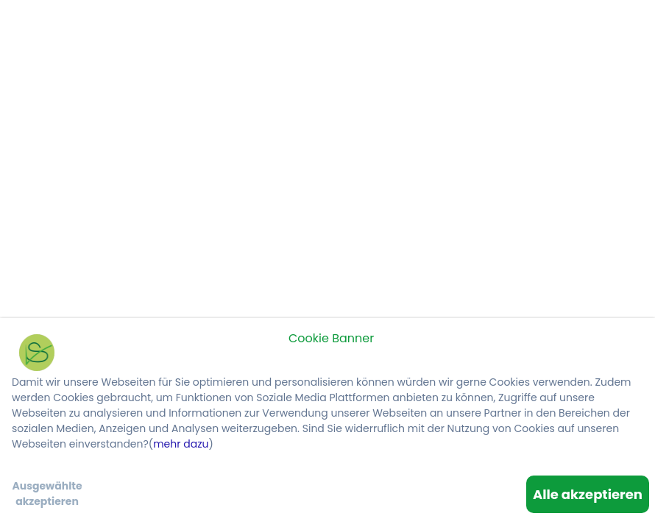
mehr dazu (180, 444)
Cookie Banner (331, 338)
